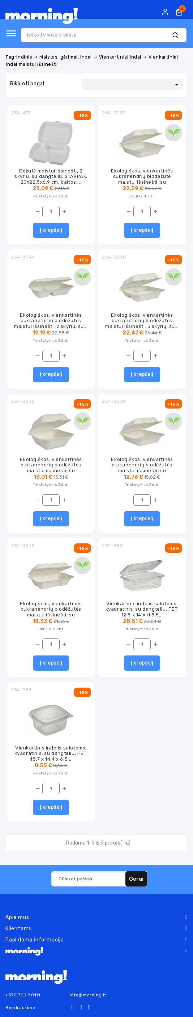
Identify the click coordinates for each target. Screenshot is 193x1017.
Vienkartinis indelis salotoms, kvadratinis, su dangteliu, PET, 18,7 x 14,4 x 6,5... (51, 753)
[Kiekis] (51, 211)
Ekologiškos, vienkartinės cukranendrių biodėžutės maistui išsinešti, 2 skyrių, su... (50, 320)
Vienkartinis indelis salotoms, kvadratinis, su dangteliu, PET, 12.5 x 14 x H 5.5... (142, 609)
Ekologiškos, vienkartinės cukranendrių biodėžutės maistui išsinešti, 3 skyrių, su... (142, 320)
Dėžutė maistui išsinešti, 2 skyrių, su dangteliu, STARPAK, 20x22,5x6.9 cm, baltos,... (50, 176)
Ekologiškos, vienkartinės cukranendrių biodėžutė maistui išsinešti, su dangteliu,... (142, 179)
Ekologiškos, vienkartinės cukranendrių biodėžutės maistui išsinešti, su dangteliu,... (51, 468)
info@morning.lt (88, 994)
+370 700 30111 (22, 994)
